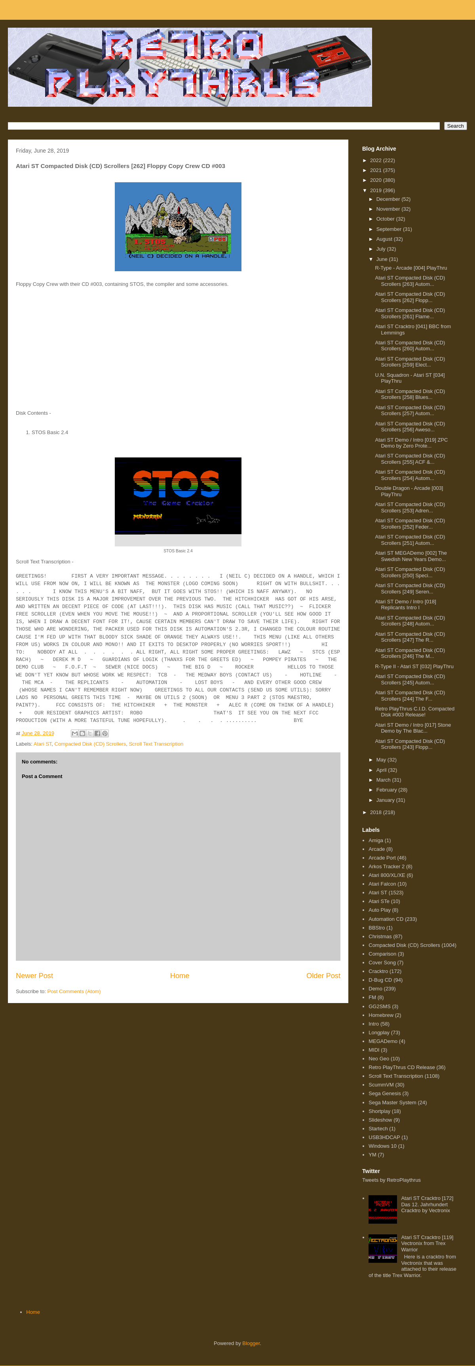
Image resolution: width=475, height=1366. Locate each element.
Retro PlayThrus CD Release (402, 1067)
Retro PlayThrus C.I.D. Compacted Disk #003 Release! (414, 712)
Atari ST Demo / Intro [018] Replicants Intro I (405, 605)
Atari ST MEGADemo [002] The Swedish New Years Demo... (411, 556)
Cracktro (378, 971)
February (387, 790)
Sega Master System (392, 1102)
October (386, 219)
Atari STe (379, 901)
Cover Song (382, 962)
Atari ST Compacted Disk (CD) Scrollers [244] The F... (410, 696)
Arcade (377, 849)
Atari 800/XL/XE (387, 875)
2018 (376, 812)
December (389, 199)
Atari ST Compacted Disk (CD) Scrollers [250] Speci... (410, 572)
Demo (375, 989)
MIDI (374, 1050)
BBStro (377, 928)
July (381, 249)
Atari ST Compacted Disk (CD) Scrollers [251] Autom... (410, 540)
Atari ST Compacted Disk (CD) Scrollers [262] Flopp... (410, 297)
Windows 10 (383, 1146)
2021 (376, 170)
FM (372, 997)
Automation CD (386, 919)
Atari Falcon (382, 884)
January (386, 800)
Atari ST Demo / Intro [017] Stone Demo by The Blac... (413, 728)
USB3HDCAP (384, 1137)
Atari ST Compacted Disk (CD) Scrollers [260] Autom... (410, 346)
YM (372, 1155)
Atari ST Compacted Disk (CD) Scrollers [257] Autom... (410, 410)
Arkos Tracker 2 (387, 866)
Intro (374, 1024)
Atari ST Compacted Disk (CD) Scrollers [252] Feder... (410, 524)
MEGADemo (383, 1041)
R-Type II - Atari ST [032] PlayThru (414, 666)
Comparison (382, 954)
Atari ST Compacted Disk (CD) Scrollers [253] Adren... (410, 507)
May (382, 760)
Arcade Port (382, 858)
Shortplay (379, 1111)
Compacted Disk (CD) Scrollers (90, 744)
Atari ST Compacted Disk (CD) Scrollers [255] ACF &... (410, 459)
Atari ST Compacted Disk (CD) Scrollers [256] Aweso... (410, 427)
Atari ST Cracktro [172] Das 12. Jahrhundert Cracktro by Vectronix (427, 1204)
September (389, 229)
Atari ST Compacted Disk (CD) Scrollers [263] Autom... (410, 281)
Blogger (251, 1343)
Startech (378, 1129)
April (382, 770)
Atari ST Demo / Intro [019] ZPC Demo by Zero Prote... (411, 443)
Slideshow (380, 1120)
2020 (376, 180)
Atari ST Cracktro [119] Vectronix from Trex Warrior (427, 1243)
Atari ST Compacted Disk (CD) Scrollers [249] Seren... (410, 588)
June (382, 259)
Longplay (379, 1032)
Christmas (380, 936)
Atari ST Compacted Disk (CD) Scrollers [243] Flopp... (410, 744)
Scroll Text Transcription (156, 744)
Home (180, 976)
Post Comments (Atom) (74, 991)
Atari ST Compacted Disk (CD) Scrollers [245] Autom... (410, 679)
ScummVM (381, 1085)
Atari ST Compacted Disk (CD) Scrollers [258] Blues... (410, 394)
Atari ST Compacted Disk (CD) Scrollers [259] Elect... (410, 362)
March (384, 780)
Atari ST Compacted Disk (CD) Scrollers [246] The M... (410, 653)
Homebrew (381, 1015)
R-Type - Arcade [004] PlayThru (411, 268)
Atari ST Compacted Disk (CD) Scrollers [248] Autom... (410, 621)
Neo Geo (379, 1059)
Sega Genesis (385, 1093)
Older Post (323, 976)
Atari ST (43, 744)
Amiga (376, 840)
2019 (376, 190)
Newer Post (34, 976)
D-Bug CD (380, 980)
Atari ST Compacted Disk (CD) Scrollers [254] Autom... (410, 475)
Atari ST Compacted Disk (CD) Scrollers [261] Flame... (410, 313)
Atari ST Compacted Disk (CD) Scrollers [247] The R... (410, 637)
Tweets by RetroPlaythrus (391, 1180)
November (389, 209)
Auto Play (380, 910)
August (385, 239)
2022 (376, 160)
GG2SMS (380, 1006)
